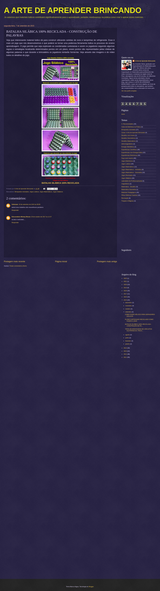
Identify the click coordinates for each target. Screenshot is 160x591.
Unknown (15, 204)
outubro (128, 309)
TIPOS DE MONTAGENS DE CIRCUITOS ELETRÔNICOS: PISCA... (138, 330)
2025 (125, 278)
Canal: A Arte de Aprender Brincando (133, 132)
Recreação (124, 198)
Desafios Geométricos (128, 138)
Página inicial (61, 261)
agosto (127, 335)
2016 (125, 297)
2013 (125, 351)
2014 (125, 348)
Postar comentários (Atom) (18, 266)
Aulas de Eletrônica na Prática (131, 127)
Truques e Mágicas (127, 201)
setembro (128, 312)
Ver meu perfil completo (129, 91)
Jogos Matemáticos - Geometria (131, 172)
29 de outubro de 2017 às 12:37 (41, 217)
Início (123, 114)
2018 (125, 291)
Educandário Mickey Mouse (21, 217)
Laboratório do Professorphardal (131, 181)
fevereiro (128, 341)
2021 (125, 281)
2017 (125, 294)
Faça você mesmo (127, 158)
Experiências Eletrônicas (129, 155)
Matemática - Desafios (128, 187)
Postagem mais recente (14, 261)
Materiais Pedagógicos (128, 192)
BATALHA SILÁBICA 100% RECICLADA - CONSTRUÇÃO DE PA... (138, 325)
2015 (125, 300)
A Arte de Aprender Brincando (145, 61)
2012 (125, 354)
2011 (125, 357)
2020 (125, 284)
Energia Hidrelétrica (127, 147)
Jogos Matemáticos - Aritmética (131, 169)
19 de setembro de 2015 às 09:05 (29, 204)
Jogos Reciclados (127, 175)
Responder (15, 210)
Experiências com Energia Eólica (131, 152)
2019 (125, 287)
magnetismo (125, 184)
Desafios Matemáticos (128, 141)
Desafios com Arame (128, 135)
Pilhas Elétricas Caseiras (129, 195)
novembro (128, 306)
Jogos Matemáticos (46, 192)
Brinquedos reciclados (22, 192)
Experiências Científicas (129, 149)
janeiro (127, 344)
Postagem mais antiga (107, 261)
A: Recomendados (127, 124)
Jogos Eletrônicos (127, 161)
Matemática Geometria (128, 189)
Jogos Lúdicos (34, 192)
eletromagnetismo (127, 144)
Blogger (91, 586)
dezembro (128, 302)
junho (127, 338)
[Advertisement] (138, 39)
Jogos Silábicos (58, 192)
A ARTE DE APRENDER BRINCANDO (72, 10)
